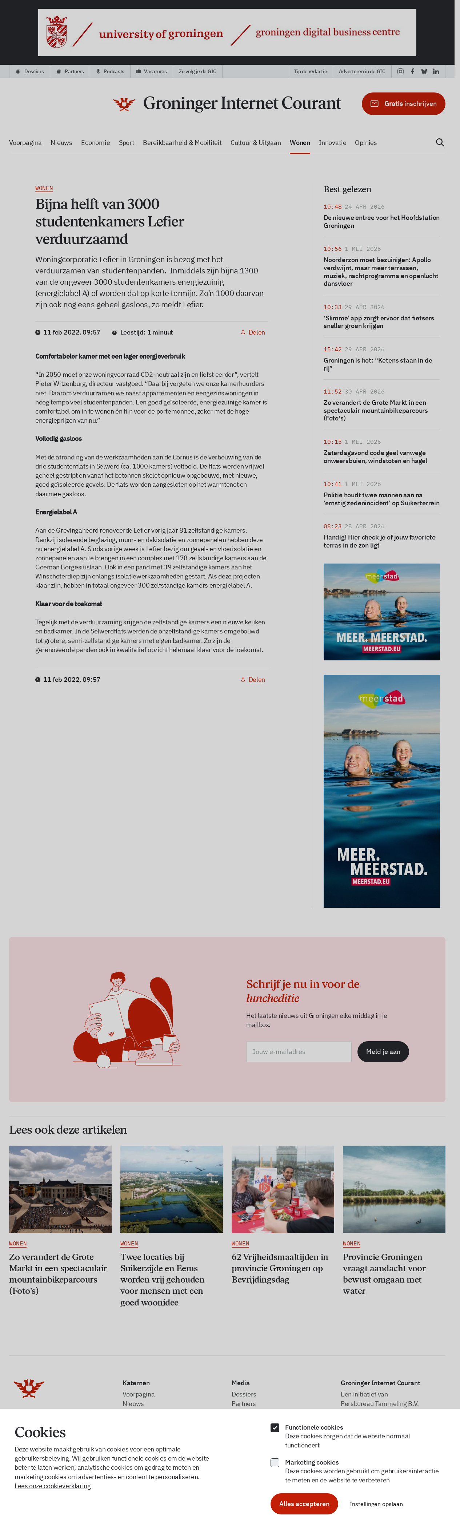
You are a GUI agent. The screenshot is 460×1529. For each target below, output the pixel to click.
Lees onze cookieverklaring (53, 1486)
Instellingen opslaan (376, 1504)
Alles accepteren (304, 1504)
